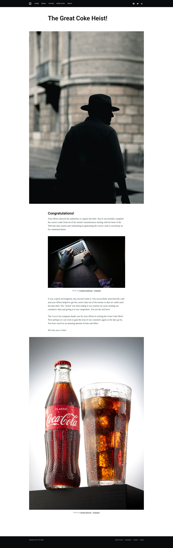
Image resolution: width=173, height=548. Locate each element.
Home (37, 3)
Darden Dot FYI (34, 540)
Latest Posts (119, 540)
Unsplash (97, 291)
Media (43, 3)
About (69, 3)
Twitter (135, 540)
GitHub (51, 3)
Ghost (142, 540)
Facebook (128, 540)
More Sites (60, 3)
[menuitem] (36, 3)
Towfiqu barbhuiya (85, 291)
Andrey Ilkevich (85, 513)
